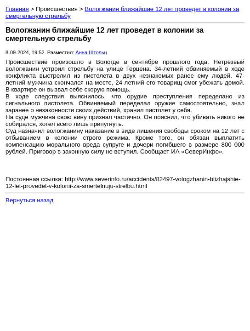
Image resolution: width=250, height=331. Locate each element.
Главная (17, 9)
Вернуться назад (29, 200)
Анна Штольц (91, 52)
